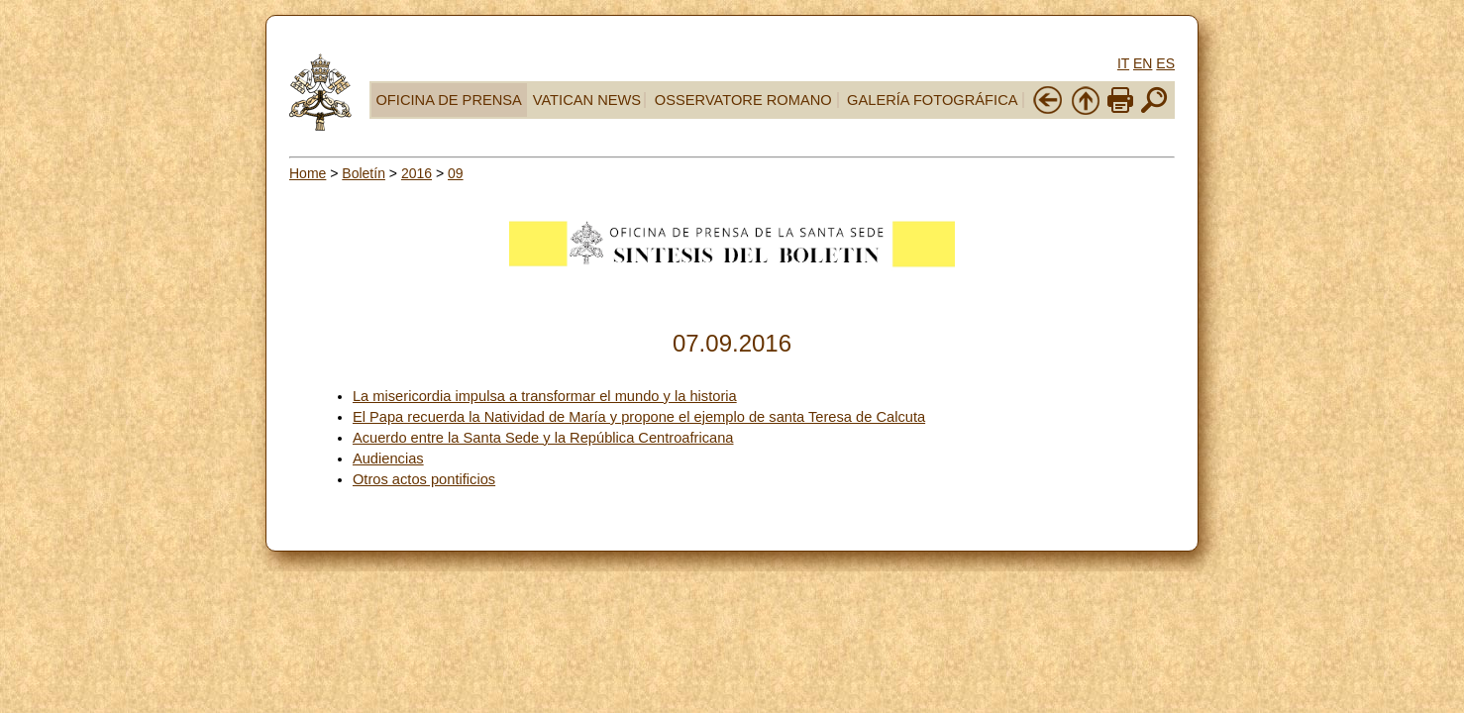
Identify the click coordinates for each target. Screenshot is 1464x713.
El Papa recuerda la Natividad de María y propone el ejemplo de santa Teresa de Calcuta (639, 417)
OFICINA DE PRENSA (448, 100)
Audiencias (388, 458)
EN (1142, 63)
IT (1123, 63)
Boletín (363, 173)
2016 (416, 173)
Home (307, 173)
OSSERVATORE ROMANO (743, 100)
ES (1165, 63)
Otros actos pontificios (424, 479)
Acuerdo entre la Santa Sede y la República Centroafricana (543, 438)
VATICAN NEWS (587, 100)
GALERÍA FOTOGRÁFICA (932, 100)
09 (456, 173)
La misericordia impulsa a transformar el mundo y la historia (545, 396)
